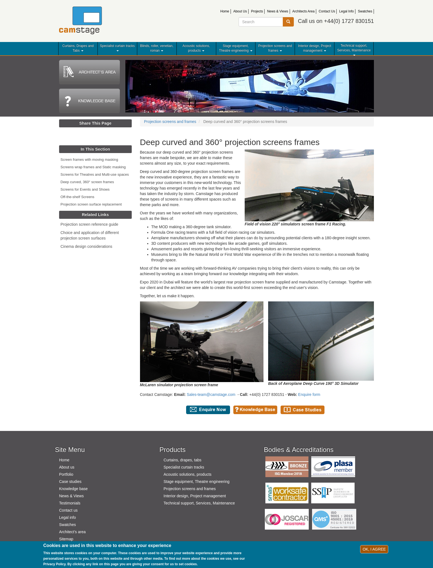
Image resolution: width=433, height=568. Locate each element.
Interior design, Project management (314, 48)
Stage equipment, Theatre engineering (235, 48)
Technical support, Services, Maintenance (354, 50)
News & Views (277, 11)
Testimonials (69, 503)
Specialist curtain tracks (117, 47)
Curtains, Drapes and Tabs (78, 48)
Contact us (68, 510)
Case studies (70, 481)
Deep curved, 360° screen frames (87, 182)
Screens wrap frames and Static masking (93, 167)
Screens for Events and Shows (85, 189)
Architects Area (303, 11)
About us (66, 467)
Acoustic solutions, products (196, 48)
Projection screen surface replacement (91, 204)
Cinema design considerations (86, 246)
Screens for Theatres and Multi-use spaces (94, 174)
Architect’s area (72, 532)
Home (224, 11)
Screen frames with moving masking (89, 159)
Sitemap (66, 539)
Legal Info (346, 11)
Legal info (67, 517)
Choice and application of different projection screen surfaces (89, 235)
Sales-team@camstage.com (211, 394)
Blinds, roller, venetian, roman (156, 48)
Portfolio (66, 474)
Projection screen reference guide (89, 224)
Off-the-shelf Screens (77, 197)
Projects (257, 11)
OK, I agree (374, 549)
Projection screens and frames (275, 48)
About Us (240, 11)
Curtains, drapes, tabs (182, 460)
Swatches (365, 11)
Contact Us (327, 11)
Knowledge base (73, 489)
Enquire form (309, 394)
